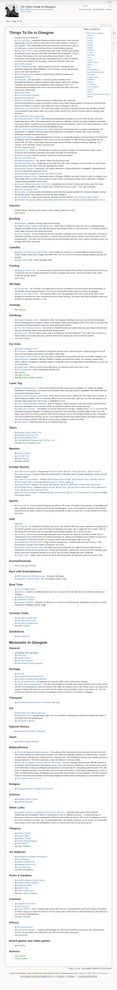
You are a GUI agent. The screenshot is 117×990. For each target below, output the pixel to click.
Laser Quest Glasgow (26, 409)
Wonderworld (22, 359)
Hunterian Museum (25, 802)
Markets (90, 60)
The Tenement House (26, 682)
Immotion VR (22, 150)
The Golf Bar (22, 526)
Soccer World (22, 505)
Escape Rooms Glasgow (27, 492)
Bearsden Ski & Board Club (28, 108)
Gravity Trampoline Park (27, 189)
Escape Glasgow (24, 474)
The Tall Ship (22, 289)
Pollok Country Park (25, 891)
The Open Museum (25, 661)
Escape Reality (23, 485)
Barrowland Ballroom (25, 98)
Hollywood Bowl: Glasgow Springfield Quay (35, 226)
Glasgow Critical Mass (26, 270)
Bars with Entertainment (95, 72)
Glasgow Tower (23, 93)
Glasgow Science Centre (27, 799)
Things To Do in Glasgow (94, 33)
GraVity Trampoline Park (27, 349)
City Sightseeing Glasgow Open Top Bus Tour (36, 440)
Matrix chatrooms (26, 9)
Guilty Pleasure (99, 479)
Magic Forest (71, 471)
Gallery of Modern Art (26, 862)
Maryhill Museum (24, 715)
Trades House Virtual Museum (29, 684)
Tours (89, 57)
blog (57, 702)
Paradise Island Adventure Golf (58, 200)
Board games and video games (98, 94)
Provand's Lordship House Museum (31, 679)
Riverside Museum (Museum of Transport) (34, 702)
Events (25, 38)
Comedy (26, 626)
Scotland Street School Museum (30, 676)
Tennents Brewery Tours (27, 438)
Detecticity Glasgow (25, 168)
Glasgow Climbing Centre (27, 320)
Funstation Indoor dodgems (28, 356)
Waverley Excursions (25, 597)
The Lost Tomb (75, 492)
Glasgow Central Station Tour (29, 432)
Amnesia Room (89, 487)
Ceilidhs (90, 40)
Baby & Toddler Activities (32, 377)
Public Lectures (21, 958)
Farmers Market (23, 453)
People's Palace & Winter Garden (31, 880)
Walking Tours (35, 443)
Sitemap (109, 9)
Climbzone (81, 197)
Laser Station (36, 200)
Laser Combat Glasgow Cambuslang (32, 396)
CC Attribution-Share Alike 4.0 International (92, 973)
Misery (65, 485)
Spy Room (62, 487)
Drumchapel (57, 174)
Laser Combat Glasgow (27, 388)
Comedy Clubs (92, 77)
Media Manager (98, 9)
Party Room (43, 490)
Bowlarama (21, 223)
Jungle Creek (22, 555)
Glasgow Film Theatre (26, 904)
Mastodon (49, 9)
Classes (90, 35)
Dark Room (75, 487)
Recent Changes (85, 9)
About (22, 12)
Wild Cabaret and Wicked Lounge (31, 576)
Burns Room (49, 487)
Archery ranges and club (25, 147)
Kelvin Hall (21, 655)
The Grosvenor (23, 906)
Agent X (83, 471)
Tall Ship (20, 674)
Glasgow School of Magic (60, 479)
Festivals (34, 38)
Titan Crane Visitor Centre (28, 294)
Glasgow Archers (24, 77)
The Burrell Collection (26, 721)
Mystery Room (29, 490)
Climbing (90, 50)
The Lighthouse (23, 636)
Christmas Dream (82, 479)
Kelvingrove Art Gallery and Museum (32, 857)
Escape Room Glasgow (27, 471)
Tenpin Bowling (81, 200)
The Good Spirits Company (28, 95)
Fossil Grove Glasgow (26, 930)
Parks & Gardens (93, 87)
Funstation (21, 192)
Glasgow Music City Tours (28, 435)
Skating (22, 372)
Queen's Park (22, 888)
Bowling (90, 38)
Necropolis (21, 80)
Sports (89, 65)
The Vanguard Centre (26, 74)
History (89, 92)
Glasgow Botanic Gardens (28, 883)
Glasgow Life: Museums (27, 653)
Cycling (89, 43)
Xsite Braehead (23, 197)
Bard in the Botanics (25, 100)
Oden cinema (99, 200)
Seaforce (21, 592)
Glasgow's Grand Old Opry (28, 579)
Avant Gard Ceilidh (25, 260)
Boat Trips (90, 75)
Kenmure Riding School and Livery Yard (33, 184)
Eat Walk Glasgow (24, 64)
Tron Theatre (22, 843)
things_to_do (17, 21)
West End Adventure (25, 137)
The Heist (35, 482)
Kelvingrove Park (24, 885)
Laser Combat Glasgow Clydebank (31, 404)
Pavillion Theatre (24, 838)
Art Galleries (91, 84)
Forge (46, 174)
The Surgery (22, 482)
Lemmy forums (39, 9)
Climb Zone (22, 333)
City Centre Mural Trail (26, 158)
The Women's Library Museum (29, 663)
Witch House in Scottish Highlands (59, 482)
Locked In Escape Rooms (27, 479)
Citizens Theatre (24, 833)
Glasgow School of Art (26, 864)
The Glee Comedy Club (27, 618)
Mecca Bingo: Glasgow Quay (29, 174)
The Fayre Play (23, 40)
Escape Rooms (92, 62)
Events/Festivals (93, 70)
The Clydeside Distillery (27, 66)
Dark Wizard (95, 471)
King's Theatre (23, 836)
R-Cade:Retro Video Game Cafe (30, 116)
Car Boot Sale (23, 456)
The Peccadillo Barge (26, 589)
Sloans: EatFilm (23, 909)
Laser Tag (90, 55)
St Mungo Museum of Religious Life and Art (35, 789)
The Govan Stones (25, 927)
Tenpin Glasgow (23, 234)
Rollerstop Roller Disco (26, 163)
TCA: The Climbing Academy (29, 328)
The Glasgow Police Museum (29, 778)
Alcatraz (97, 485)
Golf (88, 67)
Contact (28, 12)
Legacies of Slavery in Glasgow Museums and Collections (41, 812)
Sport (21, 513)
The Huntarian (23, 859)
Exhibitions (91, 79)
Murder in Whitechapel (81, 485)
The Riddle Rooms (25, 487)
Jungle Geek (22, 367)
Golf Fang (21, 534)
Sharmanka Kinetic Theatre (28, 119)
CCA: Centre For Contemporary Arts (32, 129)
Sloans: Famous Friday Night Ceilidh (32, 252)
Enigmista (55, 485)
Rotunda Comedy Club (26, 620)
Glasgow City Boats (25, 602)
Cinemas (90, 89)
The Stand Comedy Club (27, 623)
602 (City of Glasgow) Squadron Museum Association (39, 763)
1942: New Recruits (57, 492)
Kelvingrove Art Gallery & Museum (31, 713)
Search (110, 6)
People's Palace (23, 658)
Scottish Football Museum (28, 742)
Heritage (90, 45)
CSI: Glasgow (93, 492)
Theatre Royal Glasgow (27, 841)
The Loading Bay (24, 370)
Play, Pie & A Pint (24, 51)
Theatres (90, 82)
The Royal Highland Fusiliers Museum (33, 752)
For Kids (90, 53)
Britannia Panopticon (25, 161)
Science (90, 97)
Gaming (22, 945)
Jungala (44, 485)
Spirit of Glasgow (24, 155)
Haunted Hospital (55, 471)
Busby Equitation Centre (27, 176)
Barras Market (23, 459)
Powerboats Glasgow (26, 600)
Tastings (90, 48)
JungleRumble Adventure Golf (29, 542)
